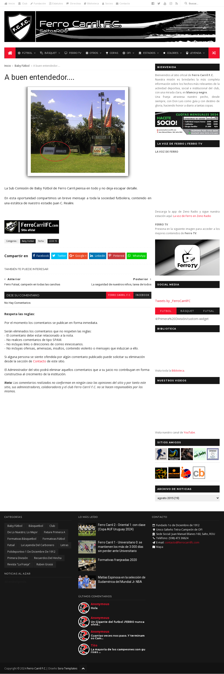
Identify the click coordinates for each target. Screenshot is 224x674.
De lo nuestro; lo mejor (22, 532)
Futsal (208, 311)
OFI (126, 52)
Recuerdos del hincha (47, 558)
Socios (107, 3)
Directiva (73, 3)
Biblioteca (91, 3)
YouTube (189, 433)
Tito (94, 646)
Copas (112, 52)
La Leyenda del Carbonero (37, 545)
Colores (170, 52)
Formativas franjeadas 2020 (117, 560)
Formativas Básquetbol (21, 539)
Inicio (9, 3)
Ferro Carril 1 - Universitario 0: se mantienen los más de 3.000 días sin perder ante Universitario (120, 547)
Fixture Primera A (54, 532)
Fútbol (25, 52)
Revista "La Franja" (18, 564)
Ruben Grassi (45, 564)
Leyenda (193, 52)
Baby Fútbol (22, 66)
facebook (139, 295)
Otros (92, 52)
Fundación (38, 3)
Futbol (166, 311)
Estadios (146, 52)
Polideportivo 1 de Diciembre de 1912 (31, 552)
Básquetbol (36, 526)
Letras (64, 545)
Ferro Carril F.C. (116, 295)
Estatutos (56, 3)
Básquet (48, 52)
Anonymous (100, 604)
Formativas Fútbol (54, 539)
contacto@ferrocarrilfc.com (182, 543)
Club (22, 3)
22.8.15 (53, 241)
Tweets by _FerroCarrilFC (173, 301)
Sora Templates (67, 669)
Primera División (17, 558)
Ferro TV (72, 52)
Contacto (123, 3)
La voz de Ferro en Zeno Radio (192, 216)
